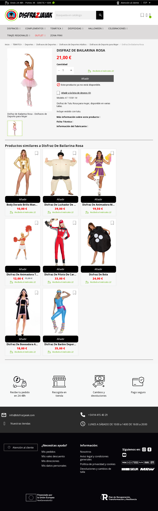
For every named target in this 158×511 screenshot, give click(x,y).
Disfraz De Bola (98, 274)
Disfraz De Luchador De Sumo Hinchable (60, 204)
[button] (21, 447)
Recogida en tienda (59, 394)
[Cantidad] (65, 70)
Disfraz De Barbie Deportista (60, 344)
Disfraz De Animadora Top (23, 274)
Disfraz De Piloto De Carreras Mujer (60, 274)
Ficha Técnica (65, 121)
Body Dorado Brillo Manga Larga (23, 204)
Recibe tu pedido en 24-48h (20, 394)
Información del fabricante (72, 126)
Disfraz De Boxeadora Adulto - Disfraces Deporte (23, 344)
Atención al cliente (128, 2)
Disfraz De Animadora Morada (98, 204)
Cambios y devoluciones (98, 394)
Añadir (85, 78)
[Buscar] (75, 15)
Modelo (60, 97)
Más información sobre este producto (78, 117)
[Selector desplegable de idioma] (147, 3)
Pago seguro (138, 392)
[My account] (146, 15)
